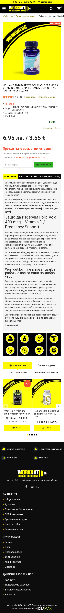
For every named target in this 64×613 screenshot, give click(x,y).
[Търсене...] (51, 8)
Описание (10, 176)
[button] (5, 406)
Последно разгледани (46, 372)
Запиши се (43, 164)
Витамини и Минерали (25, 16)
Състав (24, 176)
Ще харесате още (17, 365)
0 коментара (29, 97)
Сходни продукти (46, 365)
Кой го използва (41, 176)
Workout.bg (8, 16)
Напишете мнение (46, 97)
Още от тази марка (17, 372)
